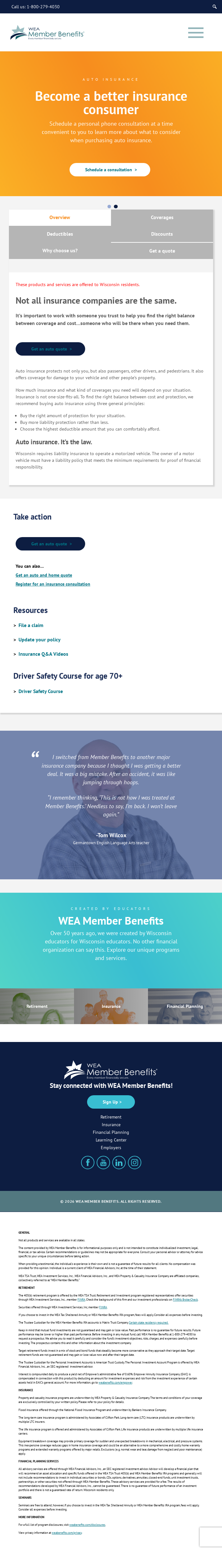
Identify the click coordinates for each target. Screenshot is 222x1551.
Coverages (162, 217)
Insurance (111, 1006)
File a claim (30, 625)
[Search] (214, 6)
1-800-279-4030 (43, 7)
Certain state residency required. (148, 1322)
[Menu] (196, 32)
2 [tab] (117, 206)
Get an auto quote (50, 349)
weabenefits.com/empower (115, 1382)
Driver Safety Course (40, 691)
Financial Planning (185, 1006)
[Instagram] (134, 1162)
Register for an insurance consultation (53, 584)
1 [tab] (110, 206)
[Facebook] (87, 1162)
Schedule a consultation (110, 169)
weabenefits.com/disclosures (87, 1524)
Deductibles (60, 234)
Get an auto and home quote (44, 575)
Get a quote (162, 250)
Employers (111, 1147)
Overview (59, 217)
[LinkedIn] (119, 1162)
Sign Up (110, 1102)
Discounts (162, 234)
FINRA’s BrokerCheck (185, 1299)
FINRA (81, 1299)
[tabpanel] (111, 123)
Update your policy (39, 639)
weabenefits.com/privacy (67, 1532)
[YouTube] (103, 1162)
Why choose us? (60, 250)
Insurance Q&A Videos (43, 654)
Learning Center (111, 1140)
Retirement (37, 1006)
